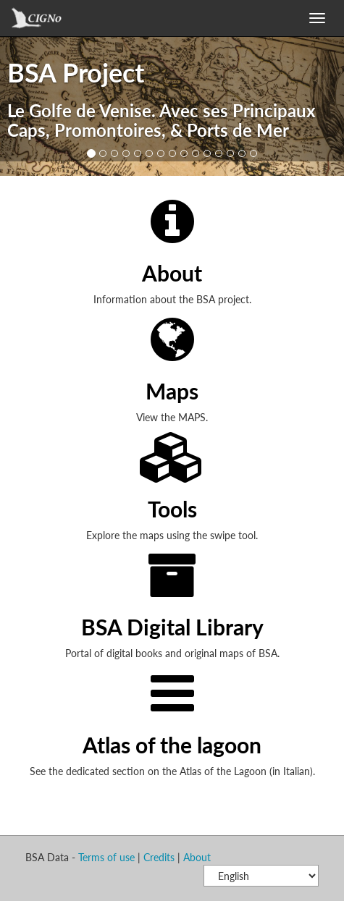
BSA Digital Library (172, 627)
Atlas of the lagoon (172, 745)
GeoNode (50, 21)
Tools (172, 509)
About (172, 273)
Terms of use (106, 857)
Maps (172, 391)
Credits (159, 857)
